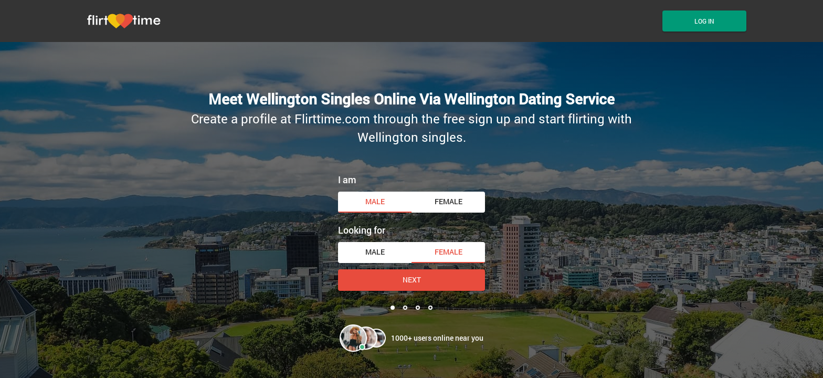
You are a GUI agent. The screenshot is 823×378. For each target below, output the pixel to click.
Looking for (361, 230)
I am (347, 179)
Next (412, 280)
